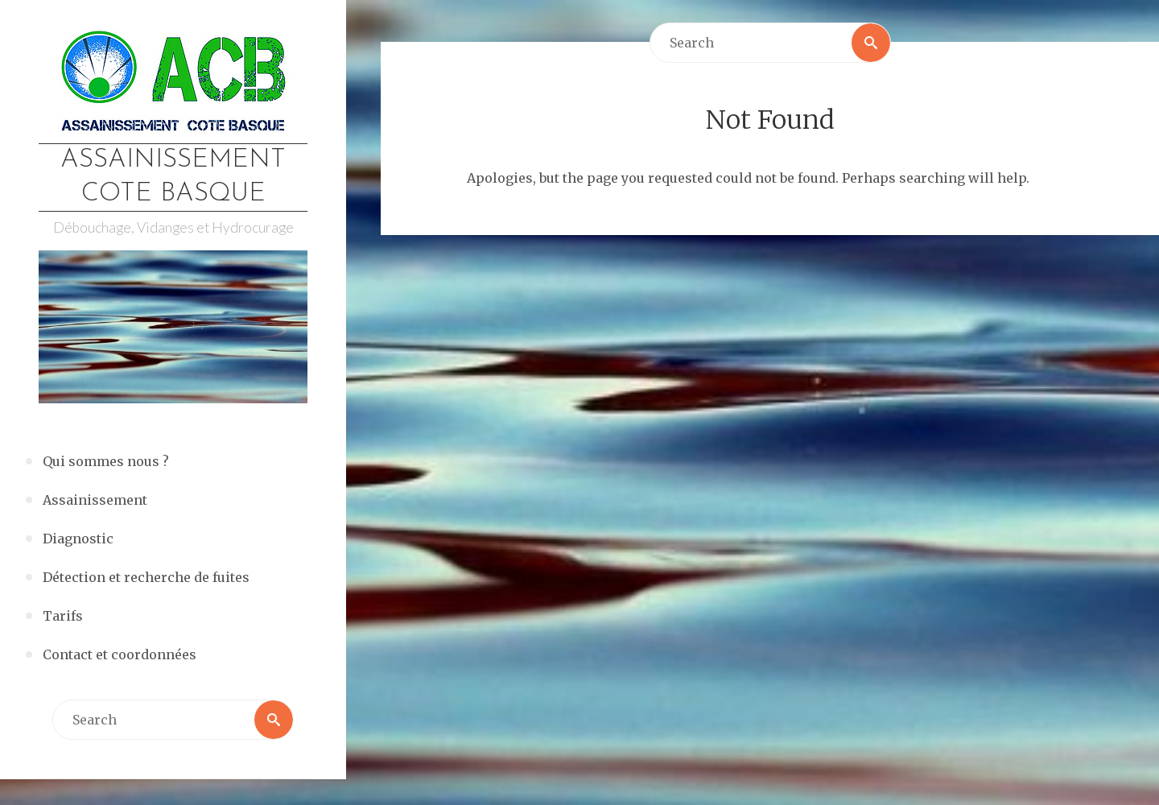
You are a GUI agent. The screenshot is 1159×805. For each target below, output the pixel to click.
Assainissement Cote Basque (173, 177)
